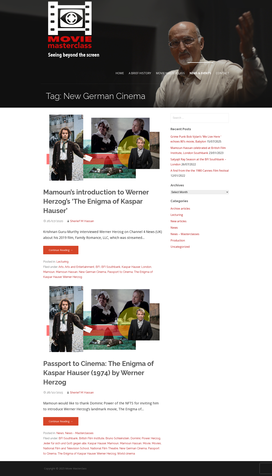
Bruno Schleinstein (117, 438)
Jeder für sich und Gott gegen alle (64, 443)
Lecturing (62, 261)
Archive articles (180, 208)
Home (120, 73)
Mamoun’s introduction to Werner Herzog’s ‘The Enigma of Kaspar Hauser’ (96, 201)
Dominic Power (140, 438)
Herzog (155, 438)
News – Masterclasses (185, 234)
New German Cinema (92, 272)
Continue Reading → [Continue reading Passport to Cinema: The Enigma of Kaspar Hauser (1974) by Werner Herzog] (61, 421)
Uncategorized (180, 247)
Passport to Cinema (120, 272)
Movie (147, 443)
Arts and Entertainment (79, 267)
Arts (61, 267)
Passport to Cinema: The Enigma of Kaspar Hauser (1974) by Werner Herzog (98, 373)
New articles (178, 221)
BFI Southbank (110, 267)
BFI (98, 267)
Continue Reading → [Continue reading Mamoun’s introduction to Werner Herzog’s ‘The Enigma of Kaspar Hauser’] (61, 250)
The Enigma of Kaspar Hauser (77, 453)
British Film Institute (91, 438)
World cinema (126, 453)
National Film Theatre (104, 448)
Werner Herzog (72, 277)
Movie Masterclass (170, 73)
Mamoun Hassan (67, 272)
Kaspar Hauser (131, 267)
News (60, 433)
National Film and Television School (66, 448)
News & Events (200, 73)
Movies (156, 443)
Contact (222, 73)
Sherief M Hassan (82, 221)
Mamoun (49, 272)
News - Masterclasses (79, 433)
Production (178, 240)
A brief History (140, 73)
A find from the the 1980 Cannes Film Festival (200, 170)
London (146, 267)
